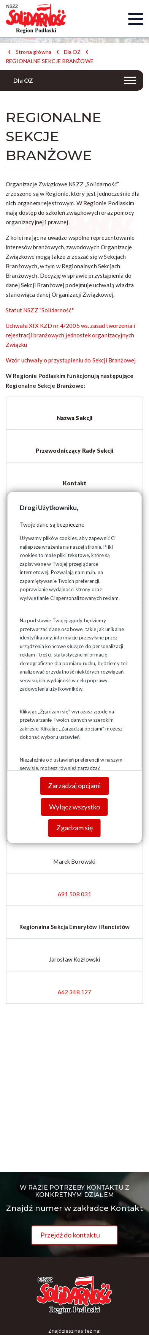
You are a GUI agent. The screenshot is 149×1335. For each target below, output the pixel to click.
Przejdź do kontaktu (70, 1235)
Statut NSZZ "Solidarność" (40, 310)
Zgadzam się (74, 827)
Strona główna (33, 52)
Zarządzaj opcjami (74, 785)
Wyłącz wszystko (74, 807)
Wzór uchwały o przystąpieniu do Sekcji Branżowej (71, 360)
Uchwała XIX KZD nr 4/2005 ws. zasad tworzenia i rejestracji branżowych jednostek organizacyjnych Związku (70, 335)
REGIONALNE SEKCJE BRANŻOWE (50, 61)
